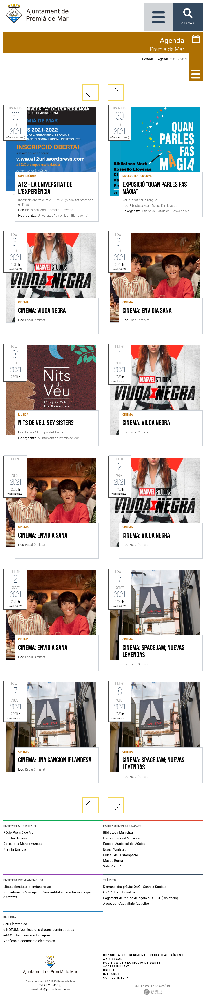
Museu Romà (113, 861)
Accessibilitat (116, 966)
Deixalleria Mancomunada (22, 844)
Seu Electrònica (15, 924)
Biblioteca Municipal (118, 833)
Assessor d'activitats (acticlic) (126, 904)
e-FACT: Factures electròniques (27, 935)
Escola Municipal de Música (124, 844)
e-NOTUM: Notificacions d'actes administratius (38, 930)
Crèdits (110, 970)
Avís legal (112, 958)
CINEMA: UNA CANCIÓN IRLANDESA (54, 760)
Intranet (111, 974)
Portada (148, 59)
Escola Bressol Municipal (122, 838)
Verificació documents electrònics (29, 941)
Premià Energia (14, 849)
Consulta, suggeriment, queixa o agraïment (143, 955)
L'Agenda (162, 59)
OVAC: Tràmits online (119, 892)
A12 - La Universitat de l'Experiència (45, 188)
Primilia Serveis (15, 838)
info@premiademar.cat (53, 989)
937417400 (51, 985)
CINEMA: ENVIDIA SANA (147, 311)
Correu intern (116, 977)
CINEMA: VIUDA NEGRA (42, 311)
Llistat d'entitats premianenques (27, 887)
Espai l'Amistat (114, 849)
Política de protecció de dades (132, 962)
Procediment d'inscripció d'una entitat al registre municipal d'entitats (47, 894)
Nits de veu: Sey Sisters (46, 423)
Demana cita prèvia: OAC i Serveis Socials (134, 887)
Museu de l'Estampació (120, 855)
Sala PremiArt (113, 866)
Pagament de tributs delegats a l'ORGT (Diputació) (140, 898)
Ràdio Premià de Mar (19, 833)
